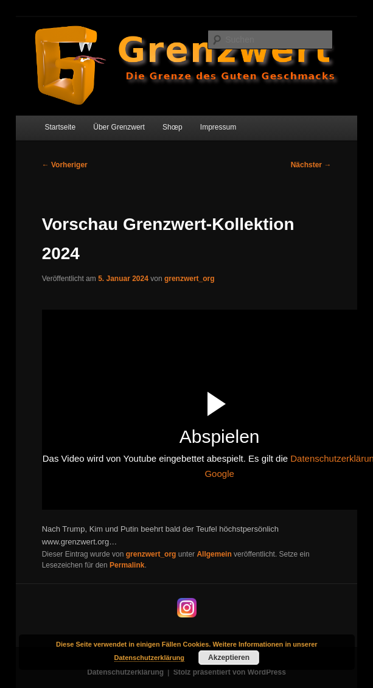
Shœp (172, 127)
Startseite (59, 127)
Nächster (311, 165)
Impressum (218, 127)
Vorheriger (65, 165)
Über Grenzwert (119, 127)
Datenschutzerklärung (125, 672)
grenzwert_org (189, 278)
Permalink (127, 565)
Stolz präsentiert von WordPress (229, 672)
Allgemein (214, 554)
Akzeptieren (228, 657)
